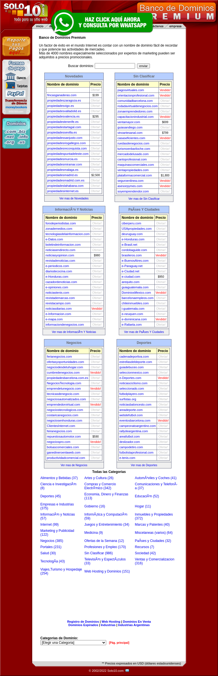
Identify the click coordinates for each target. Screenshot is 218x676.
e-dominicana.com (134, 319)
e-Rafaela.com (132, 324)
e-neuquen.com (132, 314)
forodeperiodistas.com (60, 223)
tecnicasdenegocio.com (63, 394)
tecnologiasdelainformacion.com (67, 234)
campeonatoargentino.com (137, 425)
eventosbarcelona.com (134, 420)
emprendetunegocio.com (64, 388)
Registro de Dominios (83, 621)
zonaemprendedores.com (134, 111)
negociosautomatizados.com (66, 399)
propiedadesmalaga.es (62, 169)
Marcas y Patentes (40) (152, 524)
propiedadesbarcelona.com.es (67, 378)
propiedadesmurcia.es (62, 159)
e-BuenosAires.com (135, 260)
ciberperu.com (131, 223)
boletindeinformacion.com (62, 244)
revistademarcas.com (60, 298)
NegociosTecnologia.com (64, 383)
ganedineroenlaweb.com (63, 452)
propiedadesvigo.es (60, 105)
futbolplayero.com (131, 394)
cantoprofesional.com (132, 159)
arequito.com (131, 282)
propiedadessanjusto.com (64, 137)
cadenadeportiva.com (134, 356)
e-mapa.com (53, 319)
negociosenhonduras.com (64, 420)
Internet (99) (49, 524)
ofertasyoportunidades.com (65, 362)
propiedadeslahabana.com (65, 185)
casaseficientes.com (131, 138)
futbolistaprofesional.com (136, 452)
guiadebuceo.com (131, 367)
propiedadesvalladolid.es (64, 111)
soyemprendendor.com (133, 191)
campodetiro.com (131, 447)
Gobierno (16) (94, 506)
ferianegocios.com (59, 356)
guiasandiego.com (129, 127)
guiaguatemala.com (135, 287)
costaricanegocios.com (62, 415)
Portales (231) (50, 547)
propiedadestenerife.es (62, 121)
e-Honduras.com (56, 276)
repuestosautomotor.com (64, 436)
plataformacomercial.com (134, 175)
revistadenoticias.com (60, 260)
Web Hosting (111, 621)
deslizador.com (129, 441)
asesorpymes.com (129, 186)
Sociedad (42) (145, 553)
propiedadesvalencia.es (63, 116)
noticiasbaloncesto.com (135, 404)
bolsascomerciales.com (63, 447)
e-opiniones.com (56, 287)
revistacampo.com (57, 303)
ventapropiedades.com (133, 170)
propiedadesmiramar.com (64, 164)
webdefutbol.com (131, 415)
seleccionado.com (131, 388)
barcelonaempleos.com (138, 298)
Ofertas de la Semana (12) (104, 541)
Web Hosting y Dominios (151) (107, 571)
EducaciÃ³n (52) (147, 496)
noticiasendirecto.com (60, 250)
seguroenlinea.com (130, 180)
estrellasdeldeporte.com (135, 362)
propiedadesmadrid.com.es (65, 180)
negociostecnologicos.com (65, 409)
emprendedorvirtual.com (63, 404)
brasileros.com (132, 255)
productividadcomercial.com (66, 457)
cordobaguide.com (134, 250)
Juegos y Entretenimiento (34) (106, 524)
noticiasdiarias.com (58, 308)
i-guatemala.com (133, 308)
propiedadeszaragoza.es (64, 100)
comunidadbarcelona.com (135, 100)
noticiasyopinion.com (59, 255)
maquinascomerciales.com (135, 164)
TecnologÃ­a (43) (52, 561)
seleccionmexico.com (134, 372)
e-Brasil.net (129, 244)
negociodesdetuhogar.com (65, 367)
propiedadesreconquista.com (67, 148)
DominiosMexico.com (136, 292)
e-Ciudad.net (130, 271)
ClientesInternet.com (61, 425)
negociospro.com (58, 441)
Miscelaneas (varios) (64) (154, 533)
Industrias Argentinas (134, 625)
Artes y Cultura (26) (98, 478)
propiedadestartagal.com (64, 127)
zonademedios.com (58, 228)
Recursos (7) (144, 547)
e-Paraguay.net (132, 266)
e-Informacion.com (58, 314)
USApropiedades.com (137, 228)
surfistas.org (127, 399)
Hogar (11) (143, 506)
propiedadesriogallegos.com (66, 143)
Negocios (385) (51, 541)
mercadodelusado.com (133, 154)
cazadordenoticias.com (61, 282)
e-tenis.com (127, 457)
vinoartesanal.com (129, 132)
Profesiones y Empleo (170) (105, 547)
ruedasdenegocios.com (133, 143)
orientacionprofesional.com (135, 95)
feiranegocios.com (59, 431)
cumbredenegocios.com (63, 372)
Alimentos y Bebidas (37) (59, 478)
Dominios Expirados (83, 625)
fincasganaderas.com (61, 95)
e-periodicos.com (57, 266)
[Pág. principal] (119, 642)
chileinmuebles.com (135, 303)
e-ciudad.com (131, 276)
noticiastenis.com (57, 292)
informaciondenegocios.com (64, 324)
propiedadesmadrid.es (62, 175)
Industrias (108, 625)
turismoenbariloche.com (133, 148)
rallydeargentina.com (133, 431)
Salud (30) (48, 553)
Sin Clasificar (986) (98, 553)
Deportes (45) (50, 496)
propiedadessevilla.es (62, 132)
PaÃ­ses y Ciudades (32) (153, 541)
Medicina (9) (93, 533)
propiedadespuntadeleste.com (67, 153)
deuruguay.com (132, 234)
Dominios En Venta (137, 621)
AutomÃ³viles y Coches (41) (156, 478)
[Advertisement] (109, 595)
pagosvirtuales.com (130, 90)
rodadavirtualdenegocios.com (137, 106)
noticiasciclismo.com (133, 383)
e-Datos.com (54, 239)
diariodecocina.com (58, 271)
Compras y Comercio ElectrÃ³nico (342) (100, 486)
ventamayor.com (128, 122)
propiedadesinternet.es (62, 191)
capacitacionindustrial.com (135, 116)
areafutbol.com (129, 436)
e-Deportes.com (130, 378)
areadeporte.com (131, 409)
